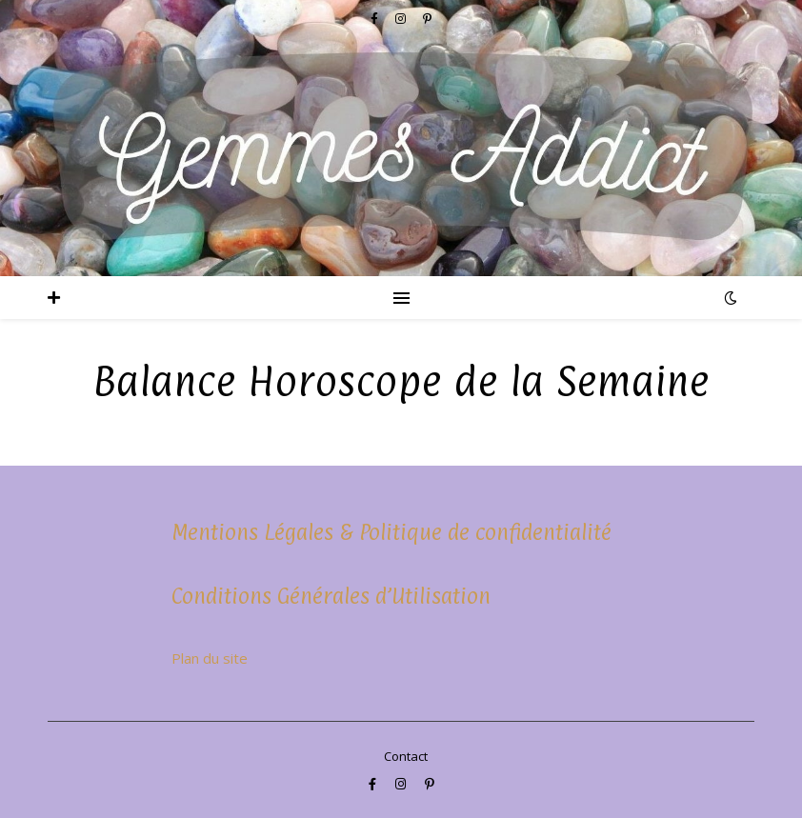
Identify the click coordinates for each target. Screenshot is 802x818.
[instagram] (402, 783)
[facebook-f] (374, 783)
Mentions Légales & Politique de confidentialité (391, 532)
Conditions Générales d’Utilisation (331, 596)
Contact (406, 756)
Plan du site (209, 658)
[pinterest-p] (429, 783)
